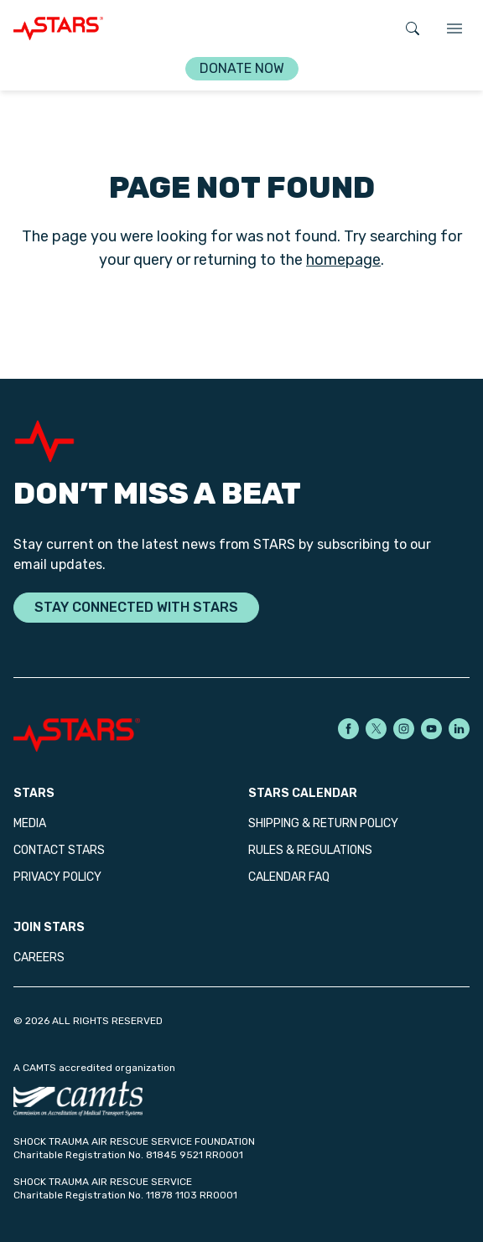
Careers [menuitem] (39, 957)
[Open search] (412, 28)
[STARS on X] (376, 728)
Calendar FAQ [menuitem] (289, 877)
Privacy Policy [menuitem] (57, 877)
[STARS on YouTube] (431, 728)
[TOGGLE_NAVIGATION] (454, 28)
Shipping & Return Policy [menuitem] (323, 823)
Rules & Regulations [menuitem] (310, 850)
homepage (343, 260)
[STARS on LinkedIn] (459, 728)
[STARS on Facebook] (348, 728)
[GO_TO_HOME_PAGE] (58, 28)
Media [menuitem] (29, 823)
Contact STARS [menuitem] (59, 850)
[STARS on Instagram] (403, 728)
